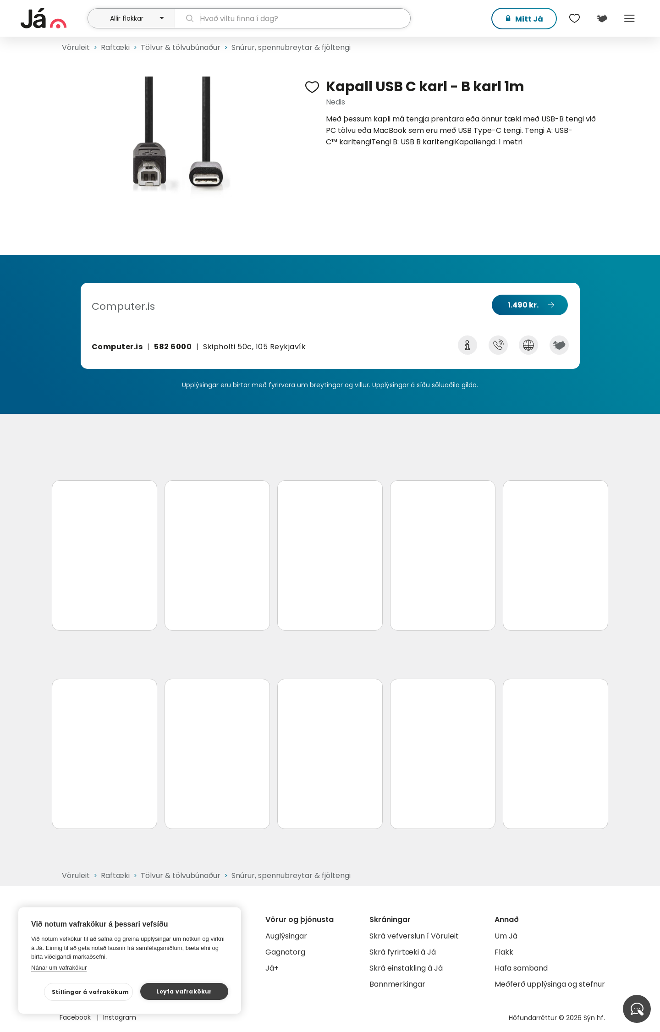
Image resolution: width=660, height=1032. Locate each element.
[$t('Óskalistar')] (574, 18)
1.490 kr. (523, 305)
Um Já (506, 936)
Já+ (272, 968)
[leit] (292, 18)
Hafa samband (521, 968)
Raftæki (115, 47)
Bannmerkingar (397, 984)
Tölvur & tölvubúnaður (180, 47)
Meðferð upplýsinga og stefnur (550, 984)
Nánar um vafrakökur (59, 967)
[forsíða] (53, 18)
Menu (629, 18)
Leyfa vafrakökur (184, 991)
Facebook (76, 1017)
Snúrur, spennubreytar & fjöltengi (291, 47)
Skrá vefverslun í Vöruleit (414, 936)
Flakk (504, 952)
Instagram (119, 1017)
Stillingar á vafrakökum (90, 992)
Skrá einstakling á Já (406, 968)
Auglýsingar (286, 936)
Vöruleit (76, 47)
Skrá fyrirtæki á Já (402, 952)
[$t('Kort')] (602, 18)
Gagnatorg (285, 952)
